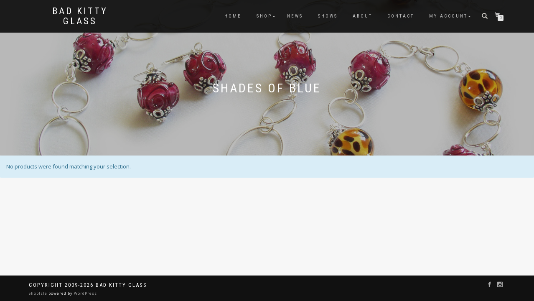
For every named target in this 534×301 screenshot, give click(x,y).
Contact (400, 16)
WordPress (85, 293)
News (295, 16)
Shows (328, 16)
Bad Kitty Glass (80, 16)
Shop (264, 16)
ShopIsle (38, 293)
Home (233, 16)
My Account (448, 16)
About (362, 16)
